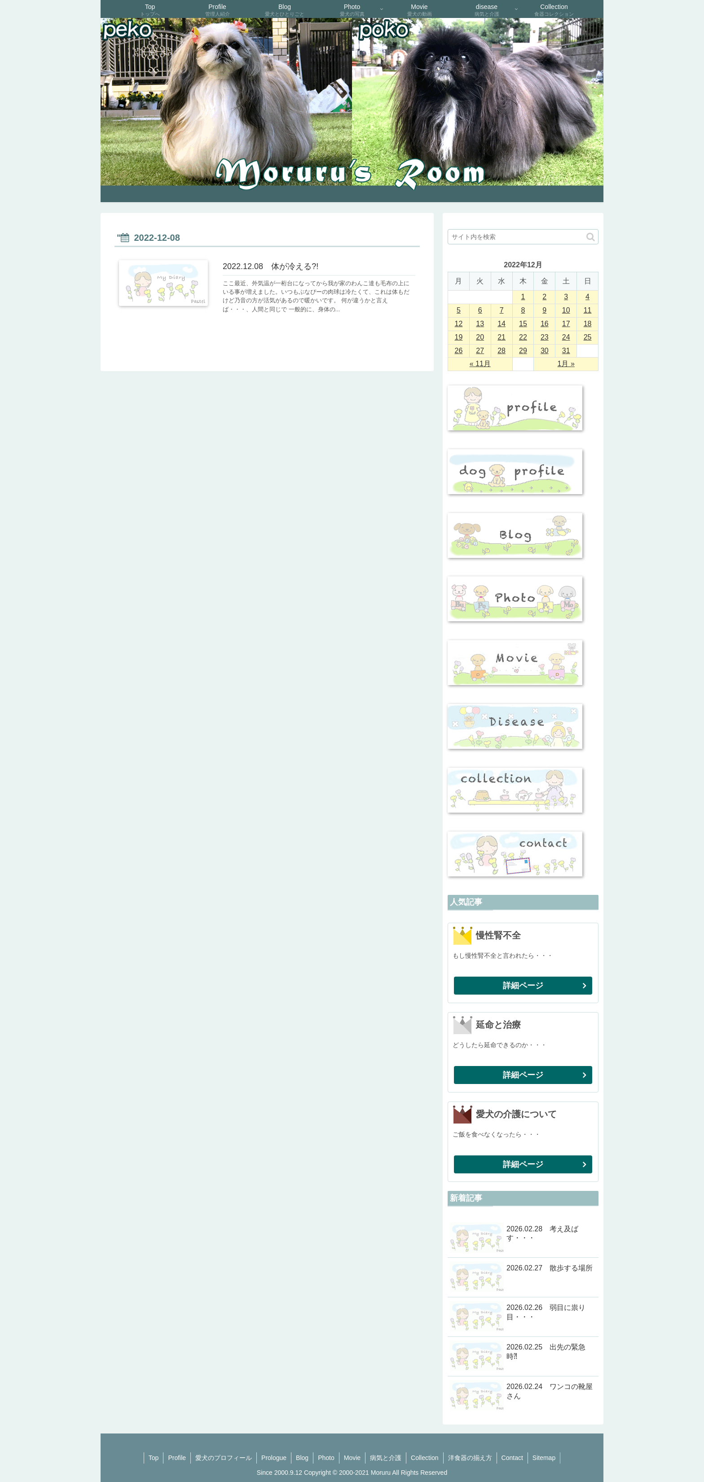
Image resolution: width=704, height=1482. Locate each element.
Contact (512, 1457)
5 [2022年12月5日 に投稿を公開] (459, 310)
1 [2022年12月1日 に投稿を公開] (523, 297)
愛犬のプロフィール (223, 1457)
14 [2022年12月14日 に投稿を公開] (501, 323)
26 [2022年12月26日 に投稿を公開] (459, 350)
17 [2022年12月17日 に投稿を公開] (566, 323)
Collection (424, 1457)
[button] (590, 237)
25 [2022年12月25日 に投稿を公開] (588, 337)
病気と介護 (385, 1457)
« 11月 (480, 363)
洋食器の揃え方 (470, 1457)
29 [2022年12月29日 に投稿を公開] (523, 350)
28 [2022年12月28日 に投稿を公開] (501, 350)
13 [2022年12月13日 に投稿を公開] (480, 323)
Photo (326, 1457)
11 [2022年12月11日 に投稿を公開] (588, 310)
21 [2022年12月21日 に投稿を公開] (501, 337)
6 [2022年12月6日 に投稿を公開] (480, 310)
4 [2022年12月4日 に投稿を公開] (587, 297)
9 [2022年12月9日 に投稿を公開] (544, 310)
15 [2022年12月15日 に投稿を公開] (523, 323)
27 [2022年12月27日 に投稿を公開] (480, 350)
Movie (352, 1457)
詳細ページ (523, 985)
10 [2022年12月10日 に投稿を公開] (566, 310)
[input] (523, 236)
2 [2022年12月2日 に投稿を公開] (544, 297)
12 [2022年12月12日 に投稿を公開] (459, 323)
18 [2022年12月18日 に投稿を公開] (588, 323)
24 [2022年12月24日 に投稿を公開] (566, 337)
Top (154, 1457)
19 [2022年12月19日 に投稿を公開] (459, 337)
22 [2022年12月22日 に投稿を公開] (523, 337)
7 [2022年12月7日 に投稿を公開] (502, 310)
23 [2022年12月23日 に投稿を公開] (545, 337)
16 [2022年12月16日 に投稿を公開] (545, 323)
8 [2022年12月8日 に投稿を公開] (523, 310)
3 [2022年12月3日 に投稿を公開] (566, 297)
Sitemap (543, 1457)
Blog (302, 1457)
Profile (177, 1457)
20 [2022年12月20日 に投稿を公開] (480, 337)
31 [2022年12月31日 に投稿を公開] (566, 350)
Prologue (273, 1457)
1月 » (566, 363)
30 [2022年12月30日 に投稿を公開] (545, 350)
